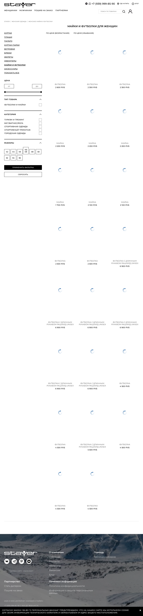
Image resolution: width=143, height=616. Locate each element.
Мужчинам (25, 10)
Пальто (8, 41)
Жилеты (8, 57)
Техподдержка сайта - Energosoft (18, 571)
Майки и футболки (15, 65)
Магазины (54, 566)
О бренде (54, 557)
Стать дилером (12, 586)
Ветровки (9, 49)
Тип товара (10, 99)
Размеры (9, 143)
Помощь (99, 552)
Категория (10, 114)
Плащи (8, 37)
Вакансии (54, 570)
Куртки (8, 33)
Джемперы (10, 61)
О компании (56, 552)
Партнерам (61, 10)
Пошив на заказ (43, 10)
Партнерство (12, 581)
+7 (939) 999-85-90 (103, 3)
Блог (51, 574)
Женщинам (10, 10)
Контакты (54, 561)
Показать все (11, 73)
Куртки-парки (12, 45)
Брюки (8, 53)
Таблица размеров (105, 557)
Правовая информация (63, 581)
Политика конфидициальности (67, 586)
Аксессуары (11, 69)
